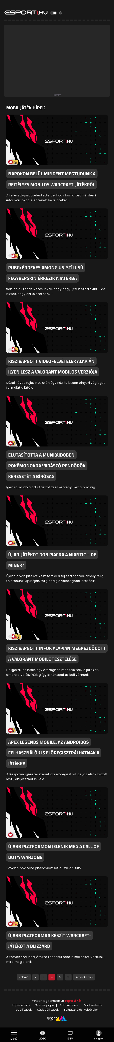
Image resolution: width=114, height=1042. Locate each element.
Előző (23, 977)
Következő (84, 977)
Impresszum (21, 1005)
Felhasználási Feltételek (81, 1010)
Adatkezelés (69, 1005)
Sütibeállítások (48, 1010)
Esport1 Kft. (73, 1001)
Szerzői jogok (44, 1005)
